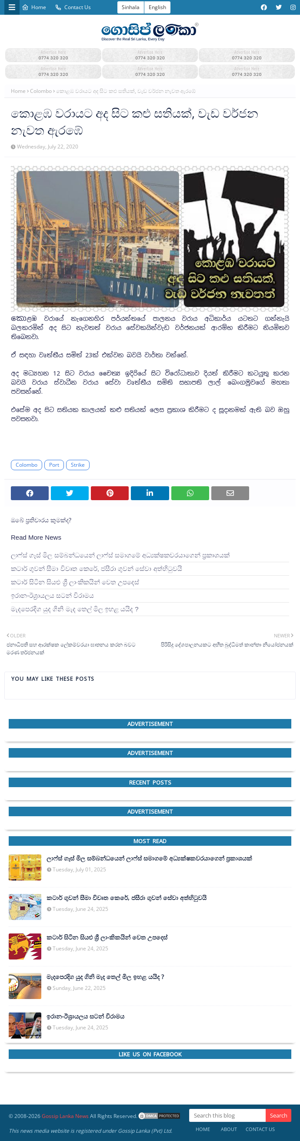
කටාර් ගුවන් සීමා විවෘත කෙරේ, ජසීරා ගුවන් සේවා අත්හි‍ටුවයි (96, 568)
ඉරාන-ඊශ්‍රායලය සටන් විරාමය (52, 595)
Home (34, 7)
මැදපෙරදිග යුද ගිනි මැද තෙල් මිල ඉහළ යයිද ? (75, 609)
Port (54, 464)
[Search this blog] (227, 1115)
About (229, 1129)
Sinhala (131, 7)
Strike (78, 464)
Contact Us (73, 7)
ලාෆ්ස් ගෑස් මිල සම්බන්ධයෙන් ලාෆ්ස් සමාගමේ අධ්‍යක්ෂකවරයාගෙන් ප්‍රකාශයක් (120, 555)
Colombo (41, 91)
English (157, 7)
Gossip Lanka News (65, 1116)
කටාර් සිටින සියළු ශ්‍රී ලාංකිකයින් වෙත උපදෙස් (75, 582)
